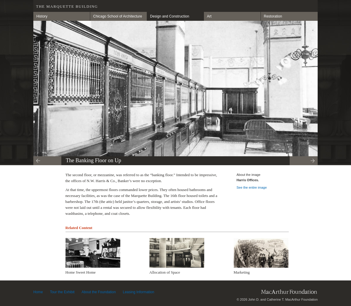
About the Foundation (99, 292)
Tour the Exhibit (62, 292)
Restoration (273, 16)
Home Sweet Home (80, 272)
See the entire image (252, 187)
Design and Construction (169, 16)
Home (38, 292)
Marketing (242, 272)
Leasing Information (138, 292)
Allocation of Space (164, 272)
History (41, 16)
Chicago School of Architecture (117, 16)
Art (209, 16)
